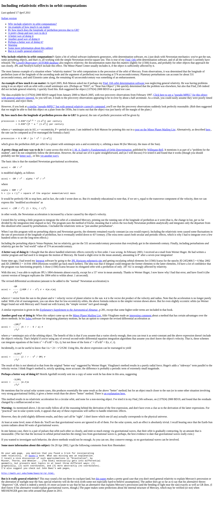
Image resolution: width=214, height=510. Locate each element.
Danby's (33, 467)
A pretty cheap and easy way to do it (27, 33)
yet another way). (49, 157)
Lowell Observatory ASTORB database (37, 62)
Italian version (9, 18)
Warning (12, 45)
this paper (101, 493)
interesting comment (140, 321)
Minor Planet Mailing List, (87, 321)
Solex (28, 324)
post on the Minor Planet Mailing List (155, 130)
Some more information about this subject (30, 48)
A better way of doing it (20, 36)
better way (26, 157)
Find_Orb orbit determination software (124, 83)
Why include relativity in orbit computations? (32, 24)
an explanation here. (115, 403)
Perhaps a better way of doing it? (25, 42)
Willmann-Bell (155, 151)
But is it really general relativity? (25, 51)
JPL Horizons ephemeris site (87, 264)
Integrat (40, 264)
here (208, 130)
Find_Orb (130, 59)
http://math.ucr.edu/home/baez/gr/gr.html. (28, 488)
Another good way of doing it (24, 39)
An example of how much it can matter (29, 27)
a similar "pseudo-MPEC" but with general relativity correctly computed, (66, 106)
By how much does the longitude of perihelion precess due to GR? (43, 30)
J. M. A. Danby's (102, 151)
